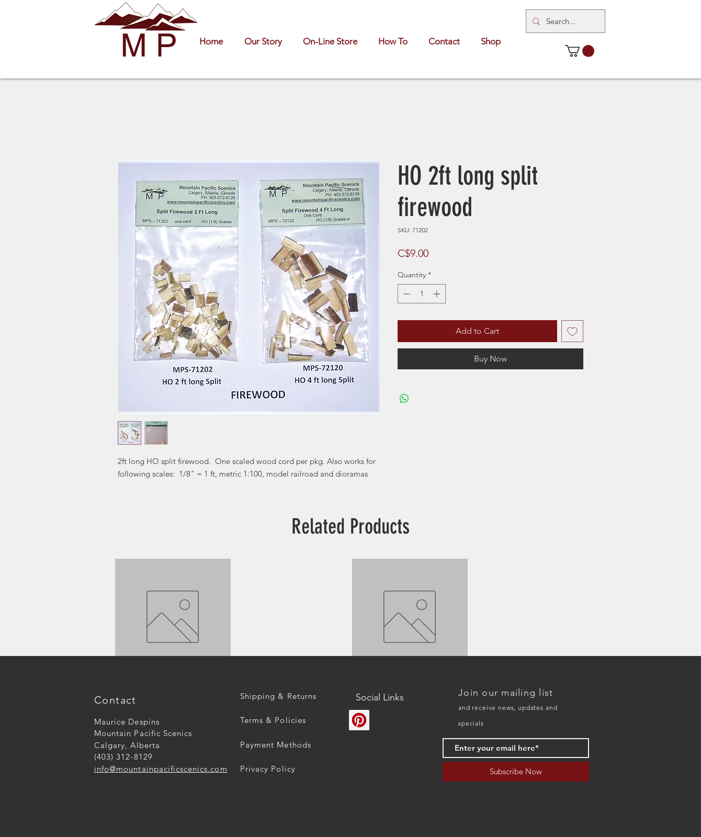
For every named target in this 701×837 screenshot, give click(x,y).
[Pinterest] (359, 720)
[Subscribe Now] (516, 772)
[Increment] (437, 294)
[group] (350, 616)
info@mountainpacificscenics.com (161, 769)
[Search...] (564, 21)
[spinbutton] (421, 294)
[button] (579, 51)
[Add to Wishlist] (572, 331)
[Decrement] (405, 294)
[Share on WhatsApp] (404, 398)
